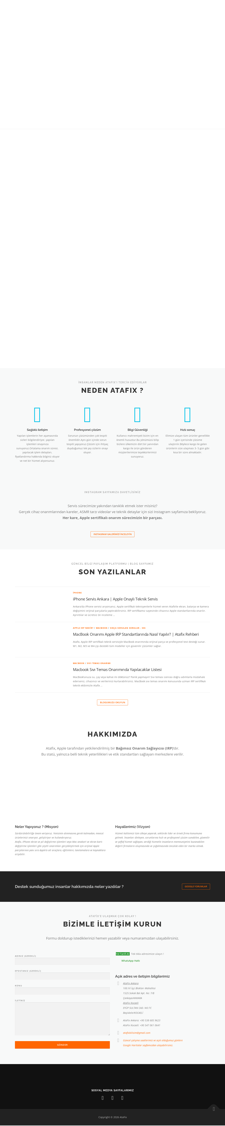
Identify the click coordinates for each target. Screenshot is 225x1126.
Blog (149, 6)
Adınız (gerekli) (62, 959)
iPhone (77, 593)
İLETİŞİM (165, 6)
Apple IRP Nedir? (83, 628)
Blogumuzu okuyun (112, 702)
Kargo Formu (185, 6)
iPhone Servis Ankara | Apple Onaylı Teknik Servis (115, 599)
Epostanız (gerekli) (62, 974)
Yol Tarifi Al (123, 954)
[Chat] (204, 6)
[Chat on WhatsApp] (127, 961)
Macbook (101, 628)
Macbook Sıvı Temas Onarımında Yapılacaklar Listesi (117, 669)
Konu (62, 989)
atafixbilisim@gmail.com (136, 1033)
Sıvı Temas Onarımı (99, 663)
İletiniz (62, 1018)
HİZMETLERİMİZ (115, 6)
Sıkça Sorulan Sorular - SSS (128, 628)
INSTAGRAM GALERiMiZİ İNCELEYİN (113, 534)
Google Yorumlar (196, 886)
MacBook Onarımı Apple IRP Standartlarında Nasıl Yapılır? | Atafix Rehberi (136, 634)
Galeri (135, 6)
